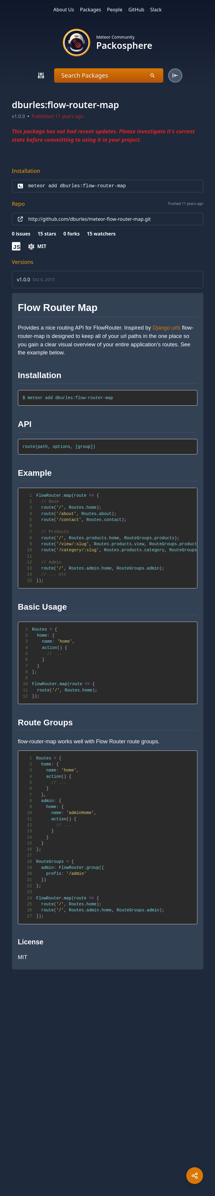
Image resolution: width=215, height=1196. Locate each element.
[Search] (41, 75)
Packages (90, 9)
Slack (155, 9)
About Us (64, 9)
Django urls (166, 327)
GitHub (136, 9)
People (114, 9)
